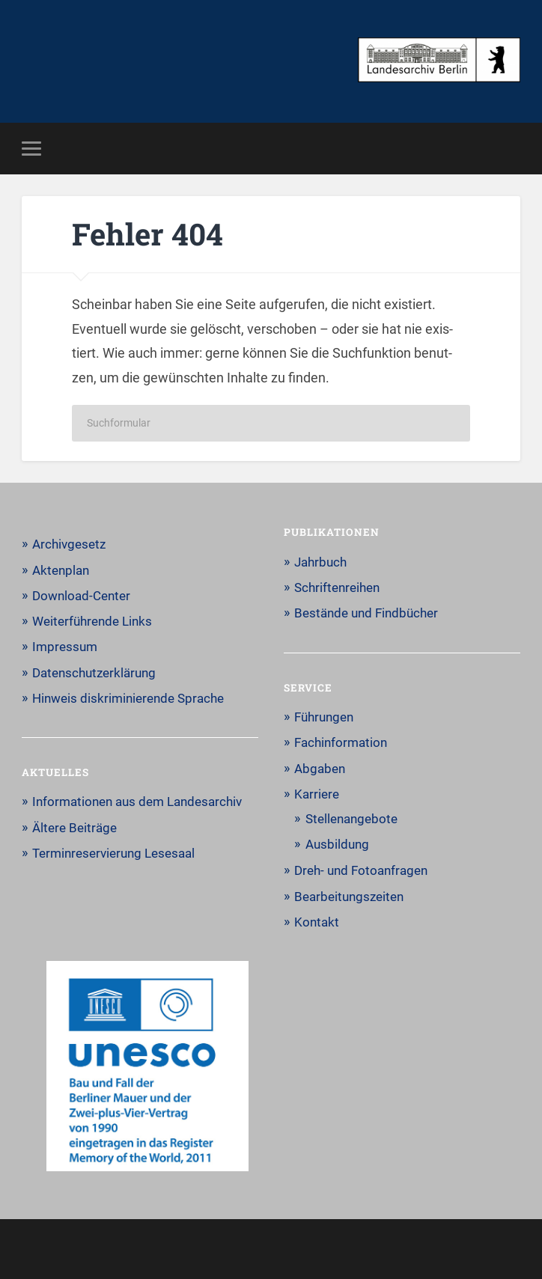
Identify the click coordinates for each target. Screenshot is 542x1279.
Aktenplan (60, 570)
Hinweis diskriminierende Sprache (128, 698)
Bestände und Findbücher (366, 612)
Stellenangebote (351, 818)
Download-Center (81, 595)
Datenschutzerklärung (94, 672)
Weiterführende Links (92, 621)
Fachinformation (340, 742)
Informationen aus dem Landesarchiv (137, 801)
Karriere (316, 794)
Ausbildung (337, 844)
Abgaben (319, 768)
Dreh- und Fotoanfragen (360, 870)
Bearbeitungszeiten (349, 896)
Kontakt (316, 922)
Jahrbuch (320, 562)
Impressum (64, 646)
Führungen (323, 716)
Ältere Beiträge (74, 827)
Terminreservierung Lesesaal (113, 853)
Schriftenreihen (337, 587)
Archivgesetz (69, 544)
